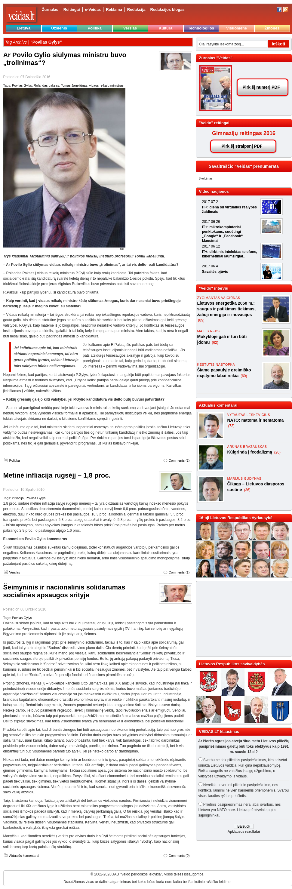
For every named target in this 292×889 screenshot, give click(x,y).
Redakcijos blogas (167, 9)
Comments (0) (179, 855)
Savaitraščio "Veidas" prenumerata (244, 166)
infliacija (18, 498)
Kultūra (166, 28)
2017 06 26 (211, 222)
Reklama (114, 9)
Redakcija (136, 9)
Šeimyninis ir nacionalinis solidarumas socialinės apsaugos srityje (64, 591)
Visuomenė (236, 28)
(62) (215, 342)
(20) (277, 452)
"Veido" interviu (214, 288)
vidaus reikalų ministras (106, 85)
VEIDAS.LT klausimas (219, 731)
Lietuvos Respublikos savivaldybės (232, 664)
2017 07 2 (210, 202)
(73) (231, 426)
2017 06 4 (210, 266)
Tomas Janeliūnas (74, 85)
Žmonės (272, 28)
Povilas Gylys (22, 85)
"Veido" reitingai (214, 123)
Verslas (130, 28)
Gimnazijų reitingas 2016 (243, 133)
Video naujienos (214, 191)
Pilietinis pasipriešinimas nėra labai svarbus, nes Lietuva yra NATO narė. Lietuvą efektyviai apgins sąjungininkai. (239, 809)
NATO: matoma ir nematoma (255, 420)
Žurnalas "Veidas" (215, 58)
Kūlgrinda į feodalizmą (250, 452)
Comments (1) (179, 572)
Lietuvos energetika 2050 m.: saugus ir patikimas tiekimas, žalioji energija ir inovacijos (226, 309)
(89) (201, 320)
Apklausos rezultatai (244, 831)
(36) (247, 490)
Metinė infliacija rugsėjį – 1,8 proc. (57, 475)
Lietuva (24, 28)
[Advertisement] (241, 619)
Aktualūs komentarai (24, 855)
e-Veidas (93, 9)
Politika (94, 28)
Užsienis (59, 28)
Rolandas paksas (46, 85)
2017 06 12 (211, 246)
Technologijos (201, 28)
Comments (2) (179, 460)
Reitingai (71, 9)
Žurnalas (50, 9)
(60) (244, 376)
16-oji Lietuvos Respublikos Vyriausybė (235, 517)
